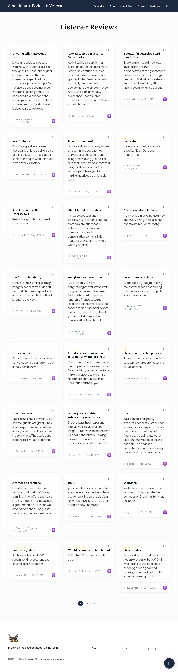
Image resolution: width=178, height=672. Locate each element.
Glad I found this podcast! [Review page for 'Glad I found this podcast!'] (85, 210)
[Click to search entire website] (167, 6)
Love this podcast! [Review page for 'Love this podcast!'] (80, 141)
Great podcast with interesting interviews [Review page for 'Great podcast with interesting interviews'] (84, 415)
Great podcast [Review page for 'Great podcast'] (22, 413)
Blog (112, 6)
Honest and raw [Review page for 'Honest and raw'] (23, 353)
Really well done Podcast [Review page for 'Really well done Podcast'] (141, 210)
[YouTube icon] (161, 649)
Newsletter (126, 6)
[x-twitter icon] (155, 649)
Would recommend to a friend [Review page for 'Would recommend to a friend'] (89, 550)
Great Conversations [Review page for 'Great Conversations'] (138, 277)
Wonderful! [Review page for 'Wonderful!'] (131, 482)
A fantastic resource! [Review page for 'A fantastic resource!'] (26, 482)
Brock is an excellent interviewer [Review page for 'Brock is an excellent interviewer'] (27, 212)
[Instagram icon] (149, 649)
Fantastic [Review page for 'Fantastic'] (130, 141)
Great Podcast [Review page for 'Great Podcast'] (134, 550)
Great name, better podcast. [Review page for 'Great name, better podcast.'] (143, 353)
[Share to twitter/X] (52, 50)
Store (141, 6)
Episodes (99, 6)
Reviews (154, 6)
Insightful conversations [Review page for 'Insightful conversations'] (85, 277)
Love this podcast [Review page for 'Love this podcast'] (24, 550)
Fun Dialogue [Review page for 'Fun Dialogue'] (21, 141)
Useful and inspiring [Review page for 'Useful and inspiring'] (26, 277)
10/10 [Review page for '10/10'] (127, 413)
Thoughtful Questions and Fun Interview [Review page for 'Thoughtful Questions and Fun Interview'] (142, 55)
